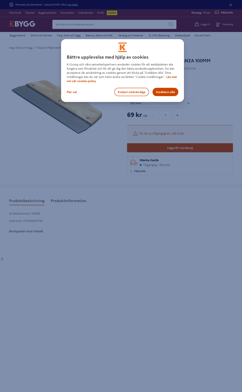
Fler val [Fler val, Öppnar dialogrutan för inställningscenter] (72, 91)
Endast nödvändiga (131, 91)
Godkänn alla (165, 91)
